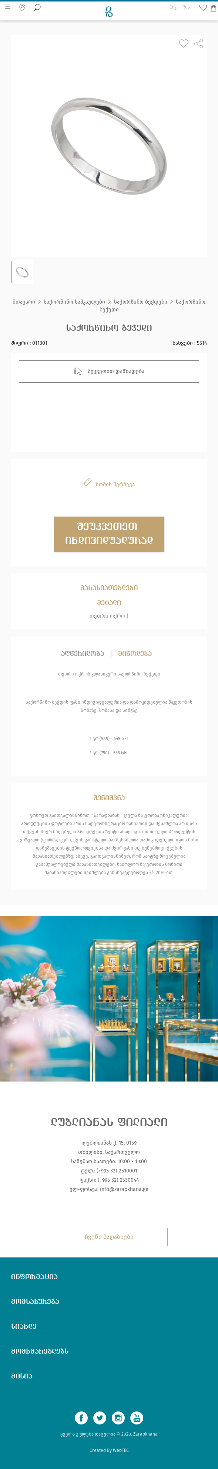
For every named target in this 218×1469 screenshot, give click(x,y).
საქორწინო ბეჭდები (140, 304)
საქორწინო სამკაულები (74, 304)
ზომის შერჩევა (115, 484)
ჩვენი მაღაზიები (109, 1236)
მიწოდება (135, 654)
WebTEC (121, 1450)
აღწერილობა (82, 654)
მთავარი (24, 304)
